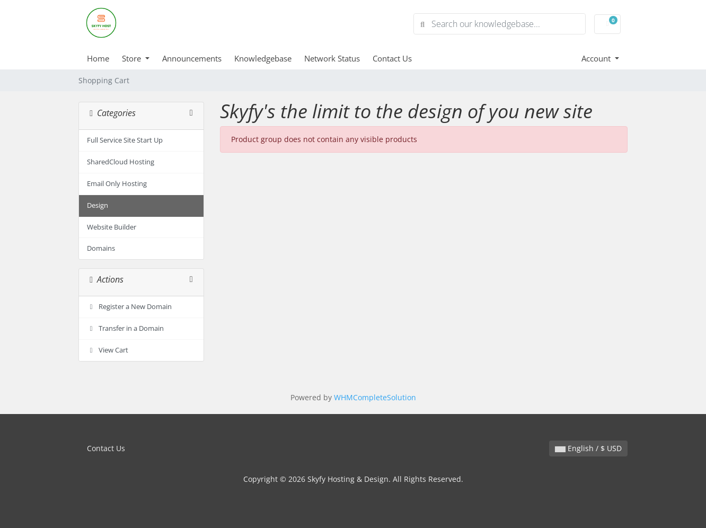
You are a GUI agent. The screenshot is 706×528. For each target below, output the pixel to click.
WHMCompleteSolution (375, 397)
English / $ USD (588, 448)
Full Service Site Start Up (125, 140)
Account (597, 58)
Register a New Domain (129, 306)
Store (132, 58)
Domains (101, 248)
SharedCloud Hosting (120, 161)
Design (97, 205)
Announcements (192, 58)
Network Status (332, 58)
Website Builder (111, 227)
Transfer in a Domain (125, 328)
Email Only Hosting (117, 183)
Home (98, 58)
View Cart (107, 350)
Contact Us (392, 58)
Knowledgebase (263, 58)
